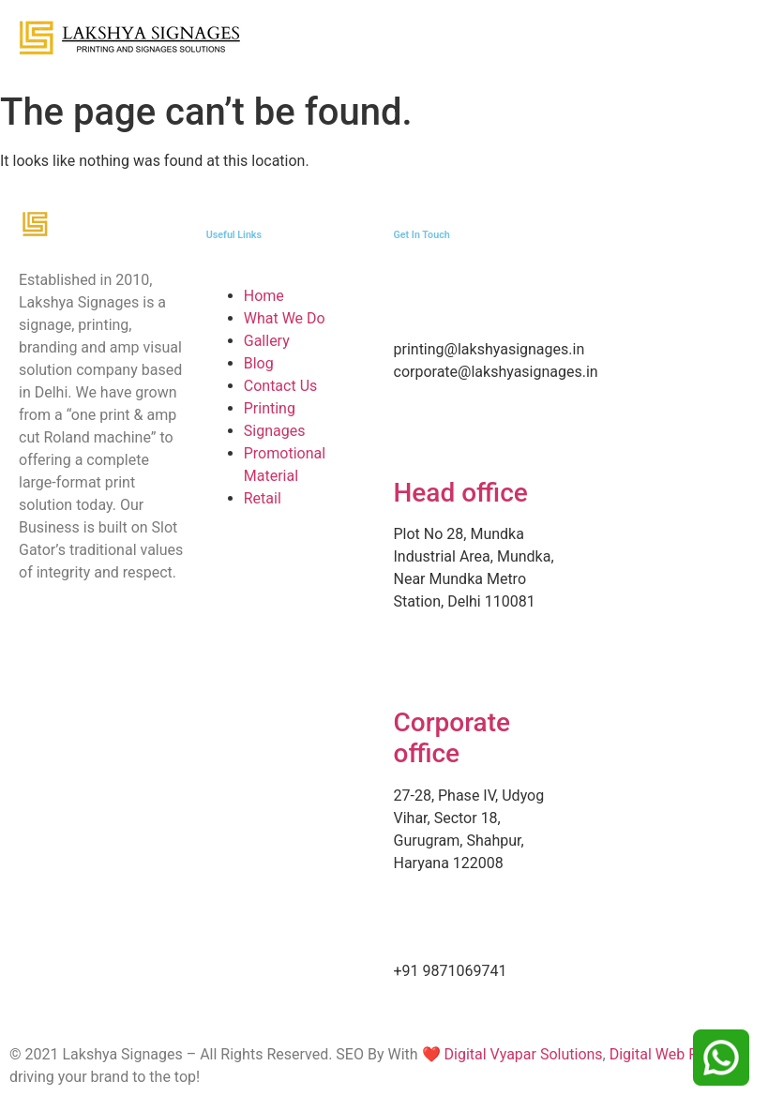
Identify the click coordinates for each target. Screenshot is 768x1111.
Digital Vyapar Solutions (522, 1054)
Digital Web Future (670, 1054)
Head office (461, 492)
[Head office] (417, 439)
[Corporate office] (417, 669)
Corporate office (452, 738)
